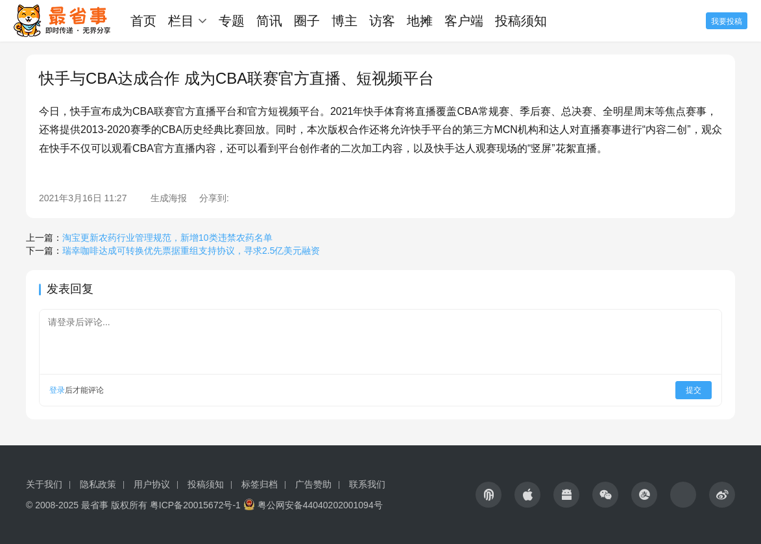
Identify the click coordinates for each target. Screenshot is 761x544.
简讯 (269, 21)
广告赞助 (313, 484)
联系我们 (367, 484)
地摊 (420, 21)
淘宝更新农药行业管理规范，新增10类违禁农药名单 (167, 237)
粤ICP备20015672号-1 (195, 505)
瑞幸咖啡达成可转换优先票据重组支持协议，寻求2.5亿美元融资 (191, 250)
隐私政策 (98, 484)
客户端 (463, 21)
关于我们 (44, 484)
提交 (693, 390)
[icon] (488, 495)
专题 (232, 21)
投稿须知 (521, 21)
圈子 (307, 21)
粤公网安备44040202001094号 (320, 505)
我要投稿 (726, 21)
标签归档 (259, 484)
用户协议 (152, 484)
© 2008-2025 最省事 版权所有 (86, 505)
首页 (143, 21)
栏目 (181, 21)
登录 (57, 390)
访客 (382, 21)
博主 (344, 21)
